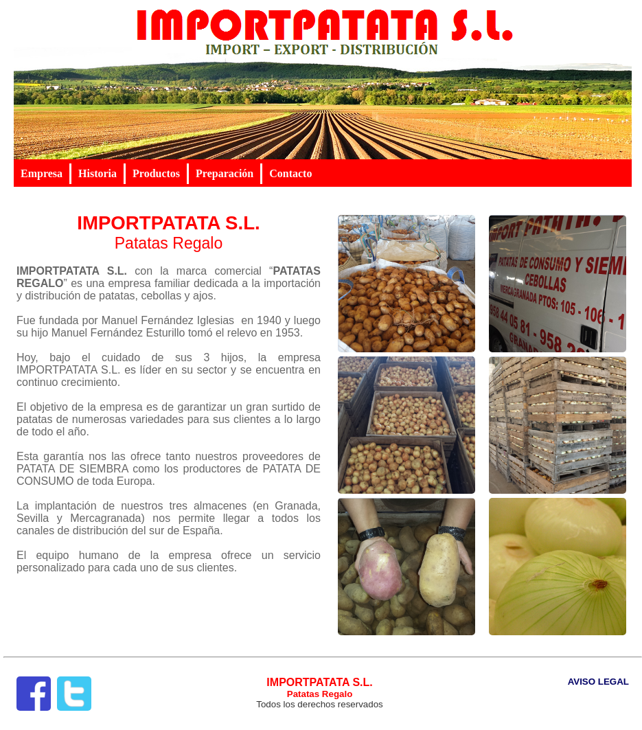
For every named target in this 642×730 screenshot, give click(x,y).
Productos (156, 173)
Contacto (290, 173)
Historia (97, 173)
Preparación (224, 173)
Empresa (41, 173)
